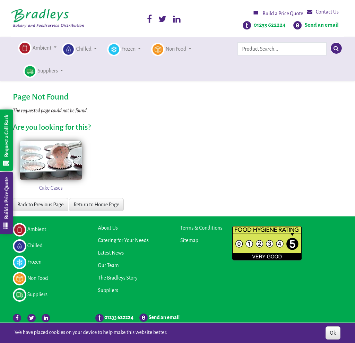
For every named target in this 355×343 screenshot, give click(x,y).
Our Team (108, 265)
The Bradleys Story (118, 278)
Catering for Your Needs (123, 240)
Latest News (111, 253)
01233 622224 (270, 25)
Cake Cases (51, 188)
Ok (333, 333)
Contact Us (323, 12)
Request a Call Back (6, 140)
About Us (108, 228)
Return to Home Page (96, 204)
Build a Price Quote (278, 13)
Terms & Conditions (201, 228)
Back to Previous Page (40, 204)
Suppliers (108, 290)
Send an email (321, 25)
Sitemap (189, 240)
